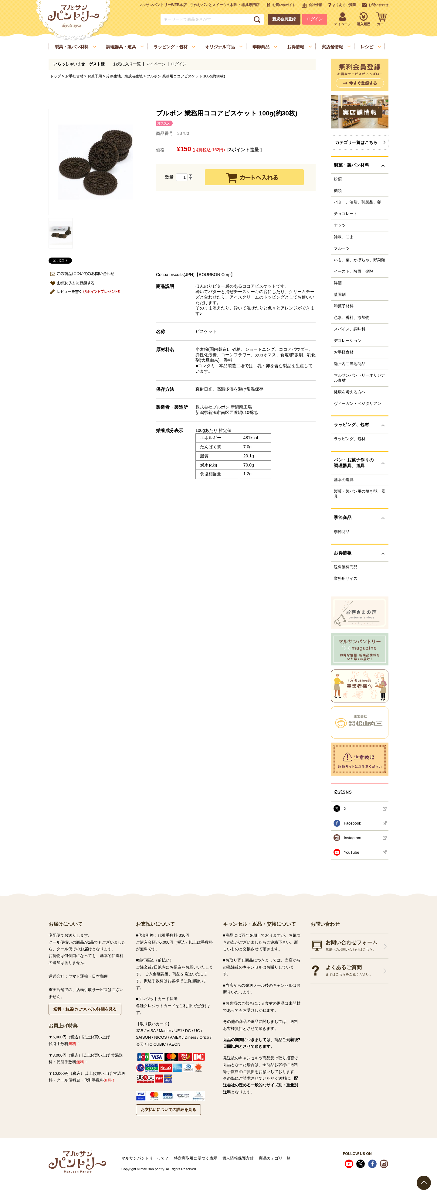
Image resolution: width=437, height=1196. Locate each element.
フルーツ (342, 248)
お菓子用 (94, 76)
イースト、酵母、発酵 (353, 271)
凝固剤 (340, 294)
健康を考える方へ (349, 392)
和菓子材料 (344, 306)
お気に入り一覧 (127, 64)
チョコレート (345, 214)
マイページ (156, 64)
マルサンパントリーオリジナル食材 (359, 378)
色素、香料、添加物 (351, 318)
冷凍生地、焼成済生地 (124, 76)
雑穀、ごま (344, 237)
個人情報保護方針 (238, 1158)
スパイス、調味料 (349, 329)
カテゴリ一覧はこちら (356, 142)
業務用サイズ (345, 578)
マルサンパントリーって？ (145, 1158)
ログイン (315, 19)
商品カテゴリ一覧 (274, 1158)
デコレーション (347, 341)
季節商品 (342, 532)
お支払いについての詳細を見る (168, 1109)
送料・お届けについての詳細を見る (85, 1009)
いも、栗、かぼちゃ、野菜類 (359, 260)
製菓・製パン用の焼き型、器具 (359, 494)
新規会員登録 (284, 19)
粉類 (338, 179)
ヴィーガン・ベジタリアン (357, 404)
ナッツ (340, 225)
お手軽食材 (74, 76)
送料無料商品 (345, 567)
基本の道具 (344, 480)
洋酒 (338, 283)
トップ (55, 76)
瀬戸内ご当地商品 (349, 364)
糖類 (338, 191)
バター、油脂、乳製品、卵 (357, 202)
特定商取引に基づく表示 (195, 1158)
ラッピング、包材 (349, 439)
